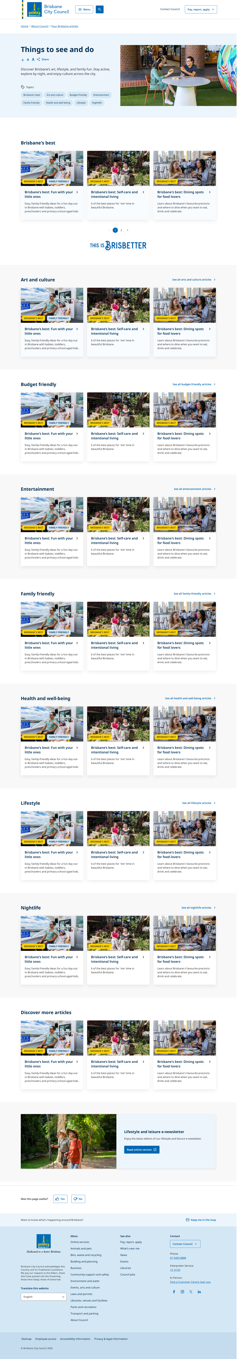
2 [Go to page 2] (121, 230)
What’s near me (129, 1248)
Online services (80, 1242)
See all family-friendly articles (195, 594)
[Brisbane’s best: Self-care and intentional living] (118, 183)
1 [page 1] (115, 230)
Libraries (125, 1268)
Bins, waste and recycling (86, 1255)
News (123, 1255)
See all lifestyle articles (199, 803)
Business (76, 1268)
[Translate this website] (44, 1297)
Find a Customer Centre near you (190, 1282)
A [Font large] (33, 59)
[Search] (100, 9)
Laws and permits (81, 1294)
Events (124, 1261)
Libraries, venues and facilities (89, 1300)
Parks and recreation (83, 1307)
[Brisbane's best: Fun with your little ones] (52, 185)
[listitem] (32, 95)
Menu (84, 9)
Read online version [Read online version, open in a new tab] (139, 1149)
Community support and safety (90, 1274)
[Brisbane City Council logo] (45, 9)
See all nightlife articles (199, 908)
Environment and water (85, 1281)
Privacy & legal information (111, 1339)
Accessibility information (75, 1339)
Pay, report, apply (201, 9)
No (77, 1199)
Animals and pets (81, 1248)
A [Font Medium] (28, 60)
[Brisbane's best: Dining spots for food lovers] (184, 185)
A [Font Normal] (23, 60)
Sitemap (26, 1339)
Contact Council (170, 9)
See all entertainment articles (195, 489)
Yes (60, 1199)
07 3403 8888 (178, 1258)
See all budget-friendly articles (194, 384)
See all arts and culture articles (194, 280)
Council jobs (127, 1274)
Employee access (45, 1339)
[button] (42, 59)
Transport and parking (84, 1313)
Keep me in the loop (201, 1220)
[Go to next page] (127, 230)
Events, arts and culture (85, 1287)
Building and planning (84, 1261)
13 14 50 (175, 1270)
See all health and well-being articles (190, 698)
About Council (79, 1320)
